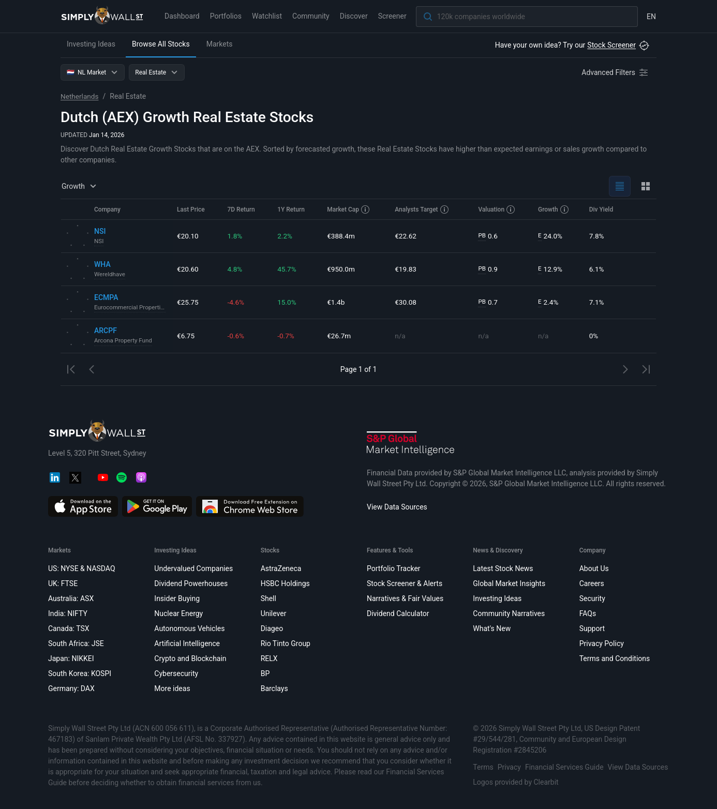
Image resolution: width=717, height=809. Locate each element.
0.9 (488, 269)
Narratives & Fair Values (405, 598)
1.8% (235, 236)
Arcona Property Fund (124, 340)
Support (592, 628)
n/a (400, 336)
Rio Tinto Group (285, 643)
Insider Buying (177, 598)
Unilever (274, 613)
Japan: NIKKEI (71, 658)
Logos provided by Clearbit (515, 782)
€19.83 (406, 269)
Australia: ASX (71, 598)
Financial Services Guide (564, 767)
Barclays (274, 688)
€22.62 (406, 236)
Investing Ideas (91, 44)
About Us (594, 568)
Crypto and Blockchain (190, 658)
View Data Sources (397, 507)
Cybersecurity (176, 673)
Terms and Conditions (614, 658)
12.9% (550, 269)
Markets (219, 44)
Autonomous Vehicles (189, 628)
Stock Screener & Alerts (404, 583)
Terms (483, 767)
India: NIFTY (67, 613)
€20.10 (188, 236)
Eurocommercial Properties (131, 307)
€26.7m (339, 336)
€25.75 (188, 302)
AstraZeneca (281, 568)
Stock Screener (611, 45)
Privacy (509, 767)
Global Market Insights (509, 583)
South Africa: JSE (76, 643)
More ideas (172, 688)
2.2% (285, 236)
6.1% (597, 269)
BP (265, 673)
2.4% (548, 302)
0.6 (488, 236)
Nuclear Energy (178, 613)
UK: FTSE (63, 583)
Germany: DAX (71, 688)
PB (482, 235)
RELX (269, 658)
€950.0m (341, 269)
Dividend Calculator (398, 613)
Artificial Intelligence (187, 643)
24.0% (550, 236)
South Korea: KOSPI (79, 673)
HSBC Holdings (285, 583)
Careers (591, 583)
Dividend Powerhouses (191, 583)
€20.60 (188, 269)
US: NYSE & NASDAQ (81, 568)
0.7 (488, 302)
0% (594, 336)
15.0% (287, 302)
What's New (492, 628)
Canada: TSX (68, 628)
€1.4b (336, 302)
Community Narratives (509, 613)
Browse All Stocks (161, 44)
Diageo (272, 628)
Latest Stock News (503, 568)
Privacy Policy (601, 643)
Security (592, 598)
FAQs (587, 613)
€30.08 (406, 302)
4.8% (235, 269)
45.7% (287, 269)
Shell (268, 598)
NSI (99, 241)
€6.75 (186, 336)
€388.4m (341, 236)
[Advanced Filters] (615, 72)
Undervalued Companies (193, 568)
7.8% (597, 236)
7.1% (597, 302)
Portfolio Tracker (394, 568)
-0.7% (286, 336)
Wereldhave (110, 274)
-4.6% (236, 302)
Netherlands (80, 96)
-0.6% (236, 336)
